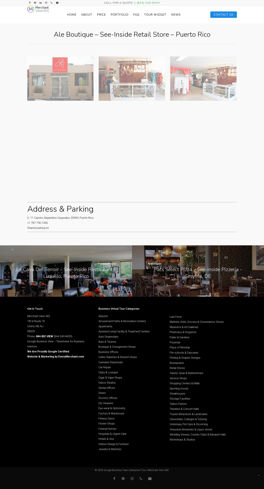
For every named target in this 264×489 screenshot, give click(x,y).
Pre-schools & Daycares (184, 352)
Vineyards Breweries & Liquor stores (191, 429)
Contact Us (224, 14)
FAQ (144, 14)
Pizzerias (175, 342)
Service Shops (178, 378)
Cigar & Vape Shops (110, 377)
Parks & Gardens (179, 337)
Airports (103, 316)
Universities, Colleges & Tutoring (188, 419)
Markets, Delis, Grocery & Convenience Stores (197, 321)
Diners (102, 393)
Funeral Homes (107, 428)
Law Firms (176, 316)
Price (109, 14)
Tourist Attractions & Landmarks (188, 414)
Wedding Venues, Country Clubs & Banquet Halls (198, 434)
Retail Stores (177, 368)
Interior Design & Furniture (113, 444)
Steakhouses (177, 393)
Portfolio (128, 14)
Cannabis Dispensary (110, 362)
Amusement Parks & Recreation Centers (122, 321)
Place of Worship (180, 347)
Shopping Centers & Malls (185, 383)
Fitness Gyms (106, 418)
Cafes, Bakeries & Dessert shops (117, 357)
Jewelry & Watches (109, 449)
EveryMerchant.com (71, 356)
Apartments (105, 326)
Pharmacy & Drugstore (183, 332)
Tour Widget (163, 14)
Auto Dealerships (108, 336)
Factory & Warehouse (111, 413)
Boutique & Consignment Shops (117, 346)
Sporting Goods (179, 388)
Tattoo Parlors (178, 403)
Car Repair (104, 367)
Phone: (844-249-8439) (49, 336)
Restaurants (177, 363)
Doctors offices (107, 398)
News (184, 14)
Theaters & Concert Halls (184, 409)
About (95, 14)
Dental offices (106, 387)
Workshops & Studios (182, 439)
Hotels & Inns (106, 439)
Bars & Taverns (107, 341)
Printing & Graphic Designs (185, 357)
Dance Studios (107, 382)
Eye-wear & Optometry (111, 408)
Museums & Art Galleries (184, 327)
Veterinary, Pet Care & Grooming (189, 424)
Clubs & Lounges (108, 372)
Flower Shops (106, 423)
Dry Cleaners (105, 403)
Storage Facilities (180, 398)
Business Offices (108, 352)
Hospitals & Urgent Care (112, 433)
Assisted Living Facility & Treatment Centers (124, 331)
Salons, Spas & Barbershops (186, 373)
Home (80, 14)
